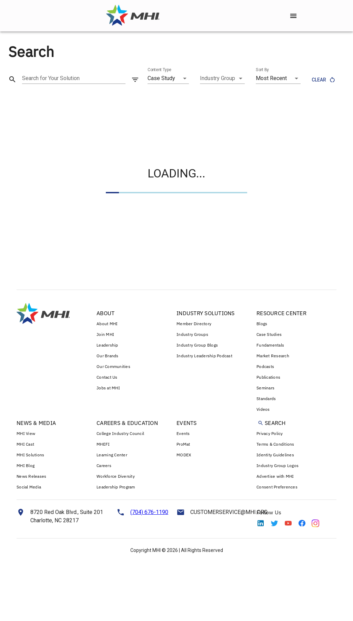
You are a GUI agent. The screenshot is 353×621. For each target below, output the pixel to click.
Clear (323, 80)
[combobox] (222, 78)
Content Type (159, 69)
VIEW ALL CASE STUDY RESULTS (295, 131)
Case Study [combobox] (161, 78)
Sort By (262, 69)
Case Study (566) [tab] (26, 102)
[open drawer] (293, 16)
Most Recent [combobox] (271, 78)
